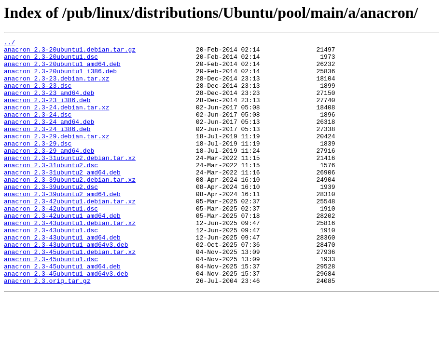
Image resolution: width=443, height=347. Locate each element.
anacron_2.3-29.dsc (37, 164)
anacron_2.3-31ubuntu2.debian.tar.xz (70, 182)
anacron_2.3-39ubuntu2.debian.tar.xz (70, 208)
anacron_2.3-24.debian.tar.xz (56, 121)
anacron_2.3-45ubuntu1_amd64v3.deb (66, 321)
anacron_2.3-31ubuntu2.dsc (51, 191)
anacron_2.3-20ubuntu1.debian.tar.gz (70, 52)
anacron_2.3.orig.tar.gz (47, 329)
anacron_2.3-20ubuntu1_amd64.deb (62, 69)
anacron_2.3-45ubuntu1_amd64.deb (62, 312)
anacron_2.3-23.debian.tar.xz (56, 86)
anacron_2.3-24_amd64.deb (49, 138)
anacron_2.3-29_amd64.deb (49, 173)
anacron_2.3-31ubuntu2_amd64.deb (62, 199)
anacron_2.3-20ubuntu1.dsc (51, 60)
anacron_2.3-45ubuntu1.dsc (51, 303)
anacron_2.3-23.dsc (37, 95)
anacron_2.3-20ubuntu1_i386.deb (60, 78)
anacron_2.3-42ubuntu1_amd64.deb (62, 251)
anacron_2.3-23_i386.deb (47, 112)
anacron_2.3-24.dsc (37, 130)
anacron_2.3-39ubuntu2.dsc (51, 217)
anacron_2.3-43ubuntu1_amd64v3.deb (66, 286)
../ (9, 43)
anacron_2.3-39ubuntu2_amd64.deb (62, 225)
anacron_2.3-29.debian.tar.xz (56, 156)
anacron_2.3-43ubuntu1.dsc (51, 269)
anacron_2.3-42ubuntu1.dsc (51, 243)
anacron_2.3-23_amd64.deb (49, 104)
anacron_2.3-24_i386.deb (47, 147)
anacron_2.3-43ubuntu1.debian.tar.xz (70, 260)
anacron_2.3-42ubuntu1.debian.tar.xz (70, 234)
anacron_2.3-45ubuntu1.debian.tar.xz (70, 295)
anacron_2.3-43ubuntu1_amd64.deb (62, 277)
